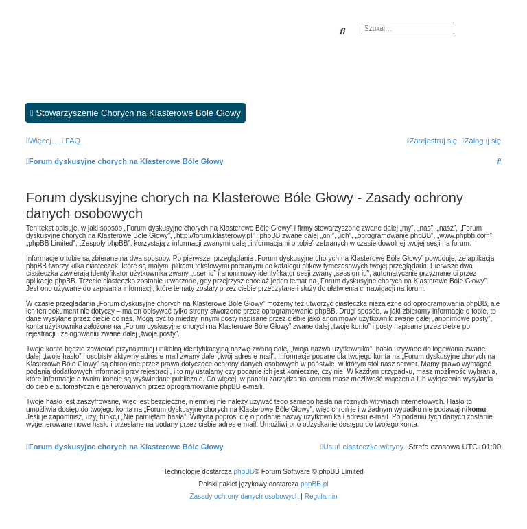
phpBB (244, 471)
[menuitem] (71, 140)
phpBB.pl (315, 484)
